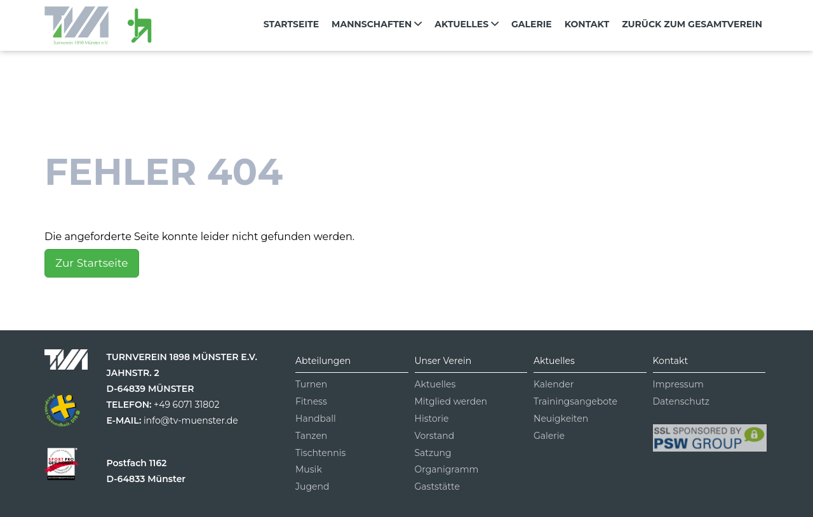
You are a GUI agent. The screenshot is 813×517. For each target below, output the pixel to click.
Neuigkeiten (561, 418)
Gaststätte (437, 486)
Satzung (433, 453)
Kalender (554, 384)
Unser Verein (443, 360)
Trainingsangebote (575, 401)
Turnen (311, 384)
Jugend (312, 486)
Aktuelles (466, 24)
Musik (308, 469)
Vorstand (435, 435)
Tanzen (311, 435)
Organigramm (447, 469)
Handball (315, 418)
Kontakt (587, 24)
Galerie (531, 24)
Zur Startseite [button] (91, 263)
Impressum (678, 384)
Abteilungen (323, 360)
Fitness (311, 401)
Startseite (291, 24)
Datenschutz (681, 401)
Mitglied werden (451, 401)
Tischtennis (320, 453)
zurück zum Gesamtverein (692, 24)
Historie (432, 418)
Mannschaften (377, 24)
